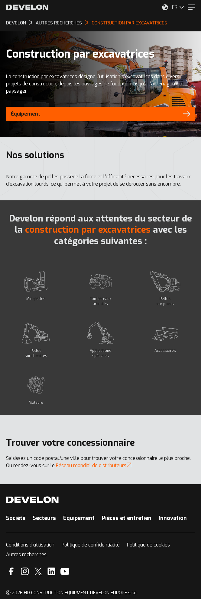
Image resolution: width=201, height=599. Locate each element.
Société (15, 518)
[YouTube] (65, 571)
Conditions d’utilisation (30, 545)
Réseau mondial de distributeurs (93, 465)
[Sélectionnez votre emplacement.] (165, 7)
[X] (38, 571)
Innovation (173, 518)
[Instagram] (24, 571)
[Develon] (27, 7)
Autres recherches (26, 554)
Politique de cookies (148, 545)
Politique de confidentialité (91, 545)
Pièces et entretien (126, 518)
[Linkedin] (51, 571)
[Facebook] (11, 571)
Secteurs (44, 518)
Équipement (79, 518)
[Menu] (191, 7)
